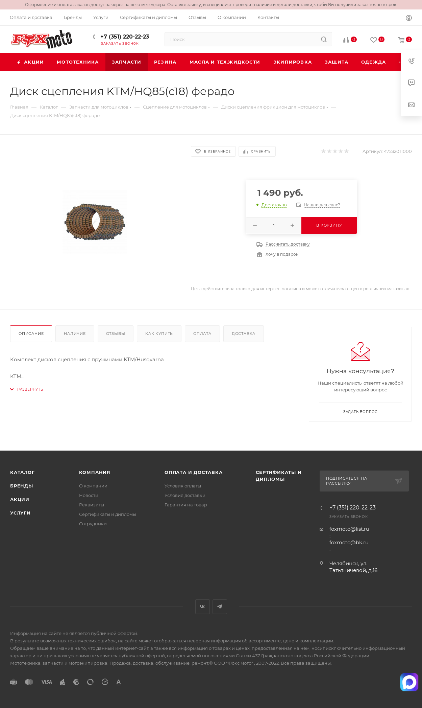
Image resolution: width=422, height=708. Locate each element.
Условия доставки (185, 495)
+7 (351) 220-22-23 (124, 36)
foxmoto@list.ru (349, 529)
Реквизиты (91, 504)
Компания (94, 472)
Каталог (22, 472)
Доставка (243, 333)
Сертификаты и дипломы (107, 514)
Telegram (220, 606)
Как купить (159, 333)
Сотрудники (93, 523)
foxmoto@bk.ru (349, 542)
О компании (93, 485)
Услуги (20, 513)
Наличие (75, 333)
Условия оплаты (183, 485)
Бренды (21, 485)
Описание (31, 333)
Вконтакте (202, 606)
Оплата (202, 333)
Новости (88, 495)
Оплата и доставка (194, 472)
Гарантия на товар (186, 504)
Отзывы (115, 333)
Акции (19, 499)
